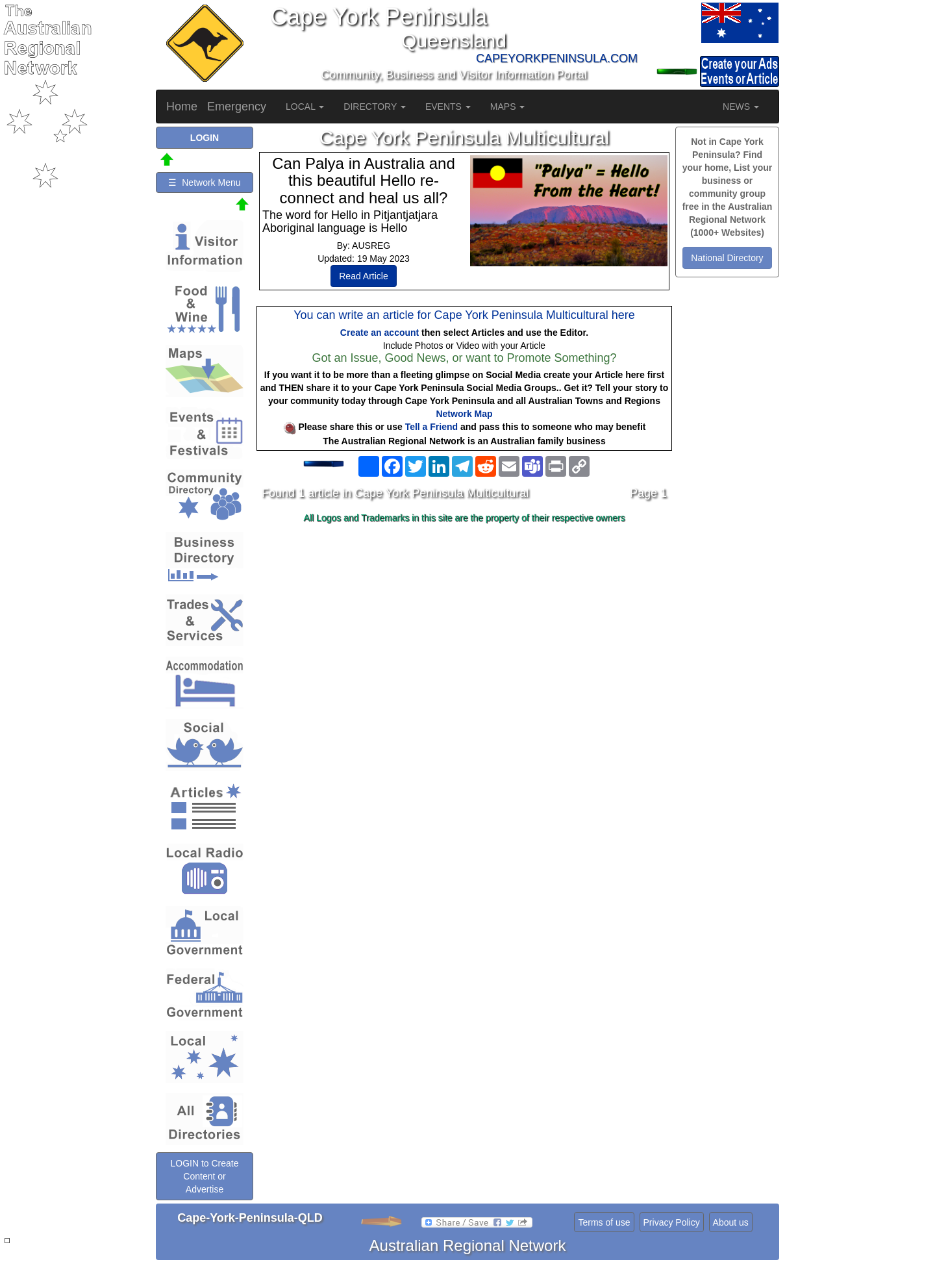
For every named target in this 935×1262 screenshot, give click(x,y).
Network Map (464, 414)
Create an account (379, 332)
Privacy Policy (671, 1222)
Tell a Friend (431, 427)
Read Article (363, 276)
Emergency (236, 106)
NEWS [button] (741, 106)
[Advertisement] (464, 631)
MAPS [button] (507, 106)
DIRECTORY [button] (374, 106)
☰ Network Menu (204, 182)
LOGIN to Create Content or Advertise (204, 1176)
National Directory (727, 258)
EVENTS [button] (448, 106)
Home (181, 106)
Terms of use (604, 1222)
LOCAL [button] (305, 106)
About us (731, 1222)
